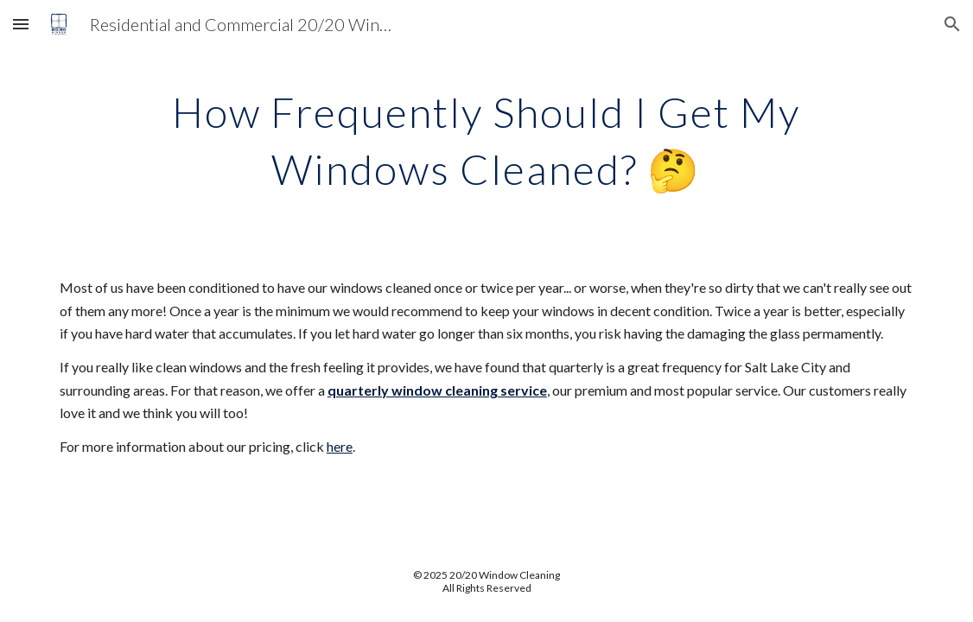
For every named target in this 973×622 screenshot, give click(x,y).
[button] (20, 24)
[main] (487, 136)
